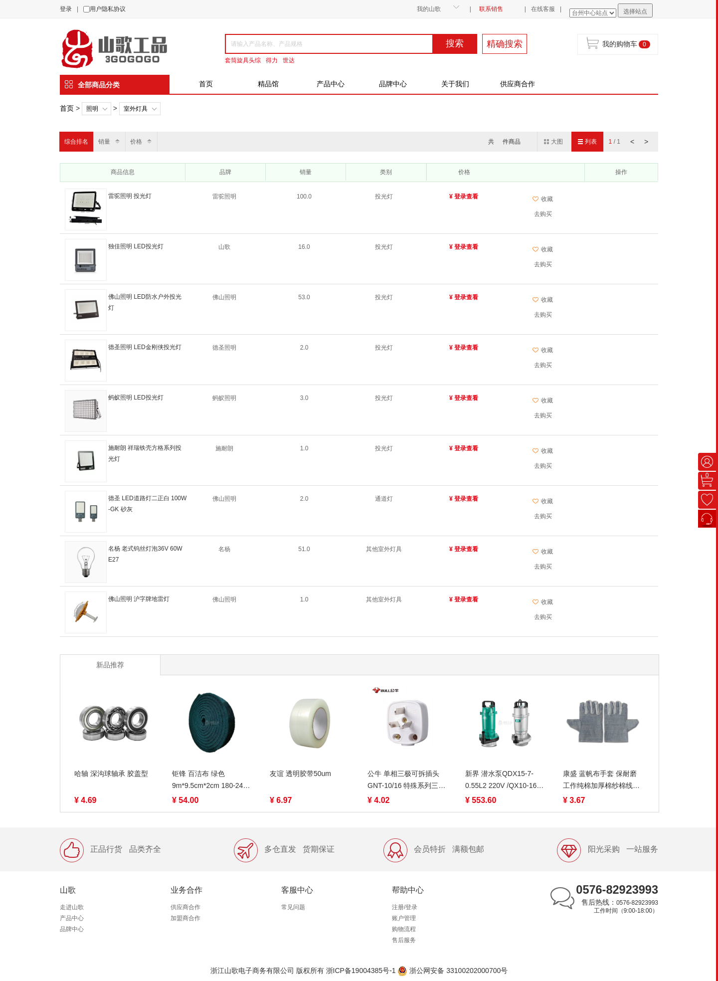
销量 (104, 141)
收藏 (543, 199)
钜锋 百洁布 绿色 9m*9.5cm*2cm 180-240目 (209, 780)
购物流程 (404, 929)
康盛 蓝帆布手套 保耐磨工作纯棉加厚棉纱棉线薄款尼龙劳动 (601, 780)
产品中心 (331, 84)
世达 (289, 60)
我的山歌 (429, 8)
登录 (66, 8)
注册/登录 (404, 907)
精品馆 (268, 84)
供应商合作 (517, 84)
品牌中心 (393, 84)
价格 (136, 141)
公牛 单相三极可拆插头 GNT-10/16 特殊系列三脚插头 (406, 780)
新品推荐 (110, 665)
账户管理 (404, 918)
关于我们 (455, 84)
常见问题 (293, 907)
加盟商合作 (185, 918)
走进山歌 (72, 907)
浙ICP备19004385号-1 (361, 971)
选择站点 (635, 11)
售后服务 (404, 940)
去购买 (543, 213)
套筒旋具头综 (243, 60)
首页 (206, 84)
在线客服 (543, 8)
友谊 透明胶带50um (300, 774)
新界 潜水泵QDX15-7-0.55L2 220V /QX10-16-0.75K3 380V (502, 780)
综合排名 (76, 141)
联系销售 (491, 8)
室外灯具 (136, 108)
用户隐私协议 (108, 8)
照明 (92, 108)
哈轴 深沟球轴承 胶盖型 (111, 774)
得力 (272, 60)
